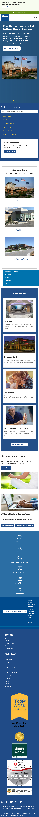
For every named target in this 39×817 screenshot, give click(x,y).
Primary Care (19, 386)
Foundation (8, 686)
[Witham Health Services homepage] (7, 17)
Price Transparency (29, 808)
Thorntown (7, 277)
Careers (19, 552)
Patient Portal (9, 659)
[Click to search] (34, 17)
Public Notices (20, 806)
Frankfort (19, 230)
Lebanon (19, 200)
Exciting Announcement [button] (19, 12)
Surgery (7, 640)
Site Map (11, 806)
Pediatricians (7, 127)
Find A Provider (9, 657)
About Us (7, 678)
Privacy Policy (5, 808)
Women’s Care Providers (10, 134)
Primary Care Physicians (10, 131)
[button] (37, 17)
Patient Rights (30, 806)
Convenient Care (9, 643)
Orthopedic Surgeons (9, 123)
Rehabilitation (9, 648)
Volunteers (19, 593)
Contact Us (8, 676)
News (6, 665)
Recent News (19, 583)
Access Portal (10, 151)
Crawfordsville (8, 274)
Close (34, 3)
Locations (7, 681)
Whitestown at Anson (19, 259)
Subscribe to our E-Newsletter (15, 612)
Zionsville (6, 283)
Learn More (6, 468)
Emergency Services (19, 350)
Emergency (8, 638)
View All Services (19, 444)
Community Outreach (19, 562)
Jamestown (7, 280)
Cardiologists (7, 116)
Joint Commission (16, 808)
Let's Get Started (11, 48)
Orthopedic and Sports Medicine (19, 422)
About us (19, 541)
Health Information (19, 573)
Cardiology (19, 315)
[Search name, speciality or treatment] (19, 111)
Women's (7, 646)
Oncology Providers (9, 120)
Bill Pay (7, 662)
